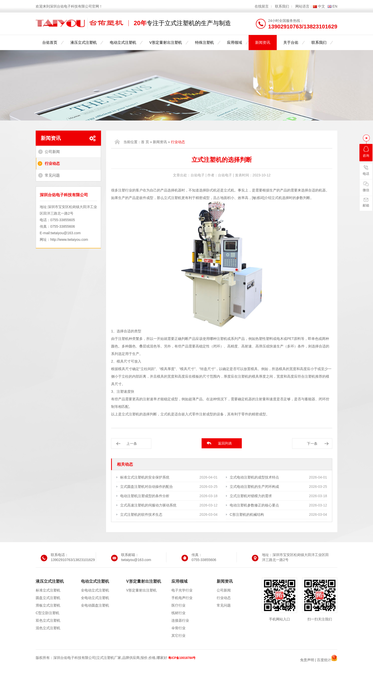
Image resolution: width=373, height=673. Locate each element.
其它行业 (178, 636)
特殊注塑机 (204, 42)
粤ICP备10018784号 (182, 658)
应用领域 (234, 42)
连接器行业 (180, 620)
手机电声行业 (182, 598)
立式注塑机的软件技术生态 (141, 514)
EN (335, 6)
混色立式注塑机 (48, 628)
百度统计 (324, 660)
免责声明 (307, 660)
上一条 (131, 444)
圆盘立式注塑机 (48, 598)
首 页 (145, 142)
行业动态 (52, 163)
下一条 (312, 444)
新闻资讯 (262, 42)
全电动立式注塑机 (95, 590)
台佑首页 (49, 42)
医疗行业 (178, 605)
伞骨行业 (178, 628)
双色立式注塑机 (48, 620)
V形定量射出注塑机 (165, 42)
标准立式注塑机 (48, 590)
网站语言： (304, 6)
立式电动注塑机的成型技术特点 (254, 477)
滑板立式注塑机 (48, 605)
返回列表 (225, 443)
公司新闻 (52, 151)
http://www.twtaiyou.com (69, 239)
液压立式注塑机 (83, 42)
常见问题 (52, 175)
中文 (321, 6)
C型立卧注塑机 (47, 613)
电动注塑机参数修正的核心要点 (254, 505)
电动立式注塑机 (123, 42)
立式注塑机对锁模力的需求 (251, 496)
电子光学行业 (182, 590)
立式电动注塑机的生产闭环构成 (254, 487)
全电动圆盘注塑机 (95, 605)
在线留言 (262, 6)
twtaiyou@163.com (66, 233)
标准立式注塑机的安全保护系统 (144, 477)
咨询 (366, 151)
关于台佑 (290, 42)
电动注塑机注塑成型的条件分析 (144, 496)
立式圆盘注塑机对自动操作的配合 (146, 487)
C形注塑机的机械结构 (247, 514)
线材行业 (178, 613)
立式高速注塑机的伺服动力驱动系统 (148, 505)
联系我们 (282, 6)
